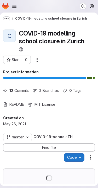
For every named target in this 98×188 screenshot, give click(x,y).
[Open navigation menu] (14, 6)
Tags (72, 90)
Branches (46, 90)
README (13, 104)
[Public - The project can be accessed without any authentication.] (21, 49)
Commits (16, 90)
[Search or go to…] (83, 6)
